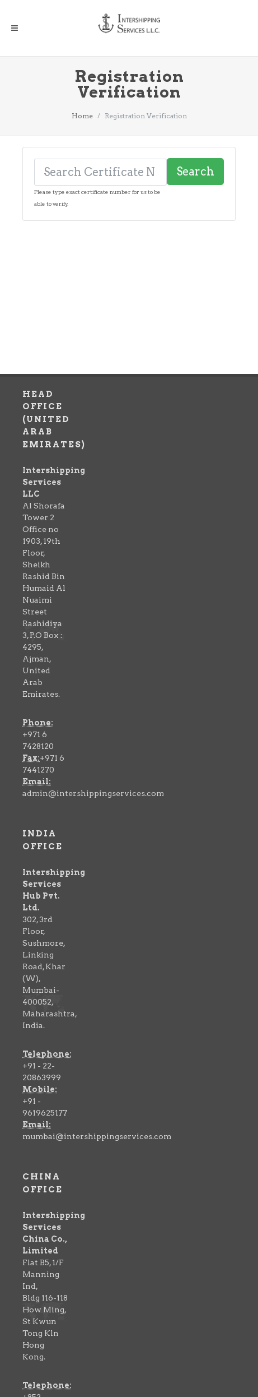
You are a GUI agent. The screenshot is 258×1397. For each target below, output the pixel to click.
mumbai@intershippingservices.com (96, 1011)
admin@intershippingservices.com (93, 668)
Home (82, 116)
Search (195, 171)
